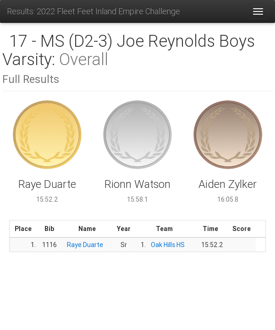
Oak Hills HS (168, 245)
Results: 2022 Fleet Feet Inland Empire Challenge (93, 11)
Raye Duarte (85, 245)
